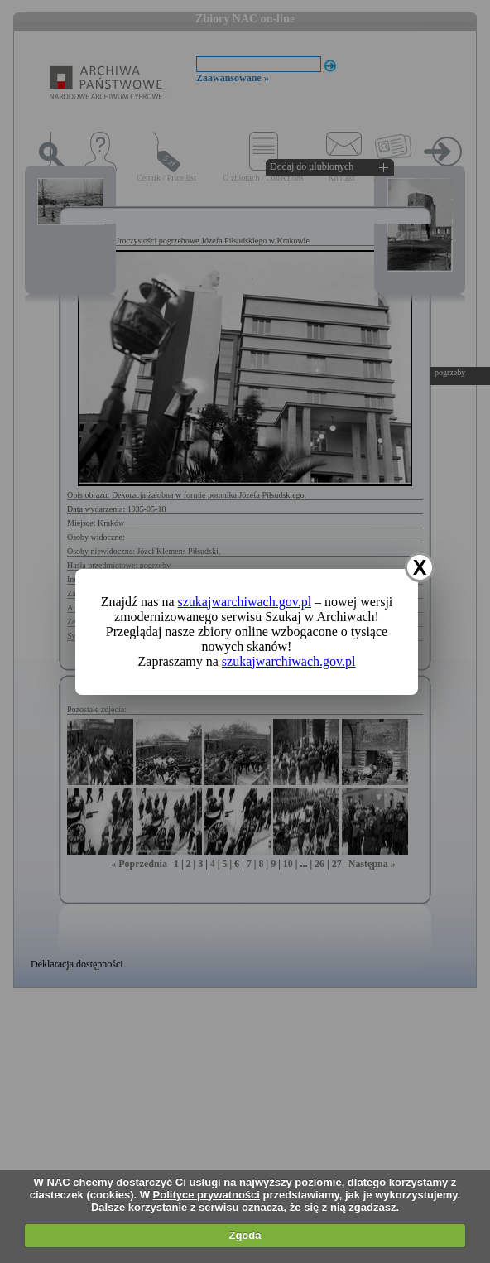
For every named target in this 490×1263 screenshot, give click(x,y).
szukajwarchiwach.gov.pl (245, 602)
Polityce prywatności (206, 1194)
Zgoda (244, 1235)
